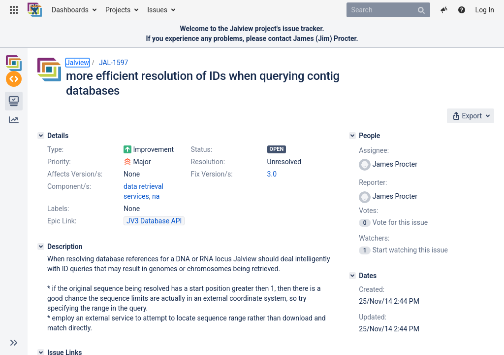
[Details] (40, 132)
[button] (14, 10)
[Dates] (374, 272)
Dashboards (70, 10)
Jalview (77, 63)
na (197, 220)
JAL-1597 (113, 63)
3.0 (128, 208)
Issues (157, 10)
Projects (117, 10)
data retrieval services (157, 220)
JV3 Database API (154, 245)
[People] (374, 132)
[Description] (40, 270)
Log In (484, 10)
